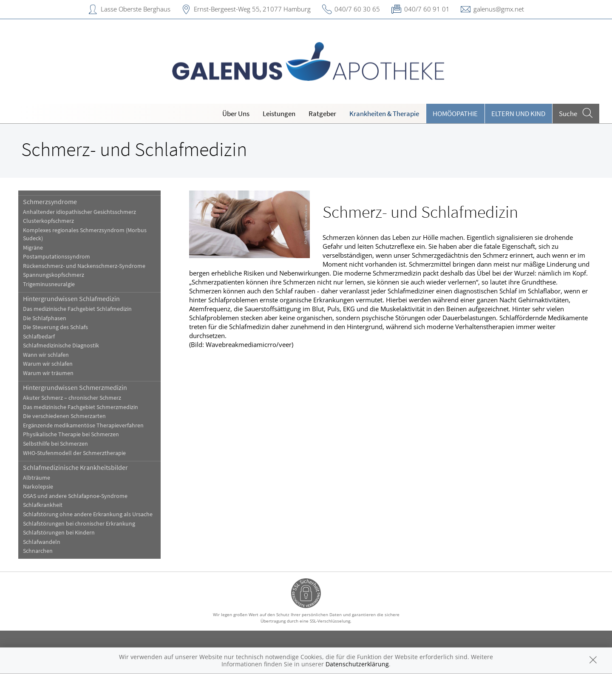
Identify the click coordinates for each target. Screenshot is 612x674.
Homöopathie (455, 113)
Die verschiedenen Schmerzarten (64, 416)
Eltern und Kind (518, 113)
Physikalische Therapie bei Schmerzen (71, 434)
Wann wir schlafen (46, 354)
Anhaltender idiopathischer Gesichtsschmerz (79, 212)
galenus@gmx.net (498, 9)
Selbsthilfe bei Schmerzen (55, 443)
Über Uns (235, 113)
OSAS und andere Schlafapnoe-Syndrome (75, 496)
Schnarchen (38, 551)
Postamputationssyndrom (56, 256)
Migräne (33, 247)
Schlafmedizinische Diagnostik (61, 345)
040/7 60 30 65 (357, 9)
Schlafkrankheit (42, 505)
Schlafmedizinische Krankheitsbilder (75, 467)
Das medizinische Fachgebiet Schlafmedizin (77, 309)
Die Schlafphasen (44, 318)
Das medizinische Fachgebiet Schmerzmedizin (80, 407)
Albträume (36, 477)
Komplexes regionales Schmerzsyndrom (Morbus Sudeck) (85, 234)
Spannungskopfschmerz (53, 275)
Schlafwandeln (41, 542)
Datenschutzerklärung (357, 664)
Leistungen (279, 113)
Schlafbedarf (39, 336)
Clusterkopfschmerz (48, 221)
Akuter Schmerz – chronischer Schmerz (72, 397)
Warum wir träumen (48, 373)
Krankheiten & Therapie (384, 113)
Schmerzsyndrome (50, 201)
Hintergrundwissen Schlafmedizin (71, 298)
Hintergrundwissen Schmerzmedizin (75, 387)
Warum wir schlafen (48, 363)
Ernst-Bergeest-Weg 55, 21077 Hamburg (252, 9)
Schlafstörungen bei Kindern (59, 532)
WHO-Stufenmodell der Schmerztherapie (74, 453)
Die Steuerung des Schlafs (55, 327)
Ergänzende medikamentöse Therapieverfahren (83, 425)
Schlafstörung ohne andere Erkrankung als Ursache (88, 514)
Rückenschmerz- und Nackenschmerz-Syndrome (84, 266)
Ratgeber (322, 113)
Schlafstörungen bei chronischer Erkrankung (79, 523)
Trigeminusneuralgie (49, 284)
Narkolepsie (38, 486)
